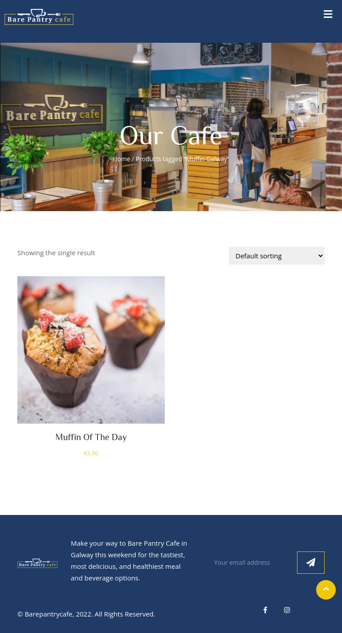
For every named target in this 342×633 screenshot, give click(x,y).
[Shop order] (277, 256)
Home (121, 159)
